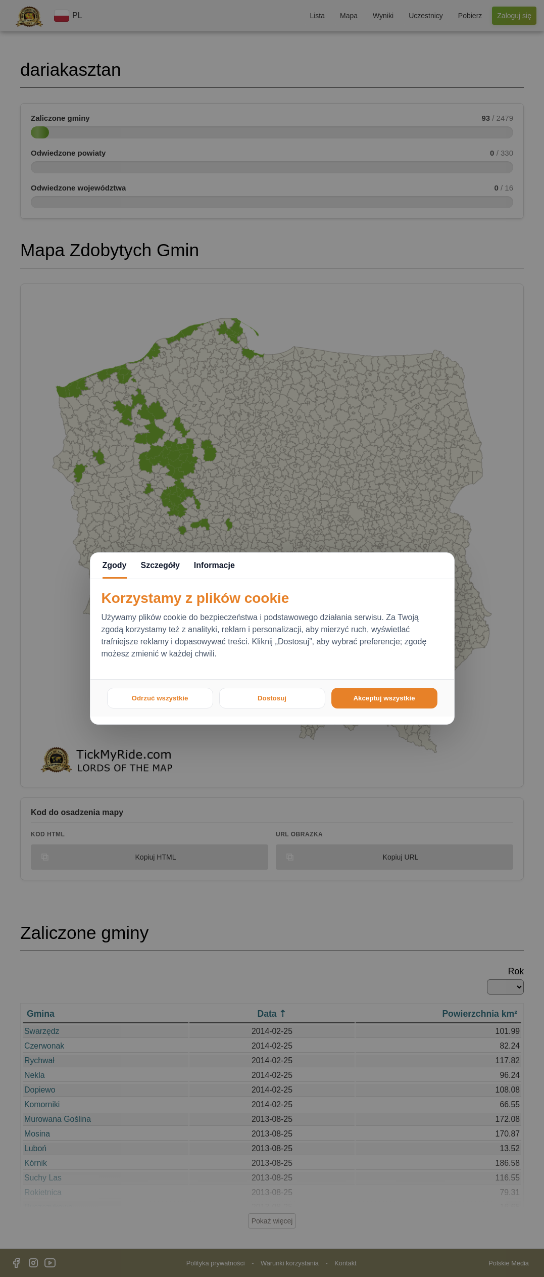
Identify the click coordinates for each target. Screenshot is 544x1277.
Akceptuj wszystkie (384, 698)
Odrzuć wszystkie (160, 698)
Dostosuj (272, 698)
